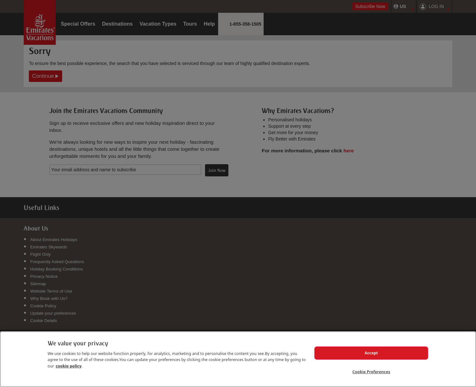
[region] (238, 357)
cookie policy (69, 362)
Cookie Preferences (371, 371)
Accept (371, 350)
